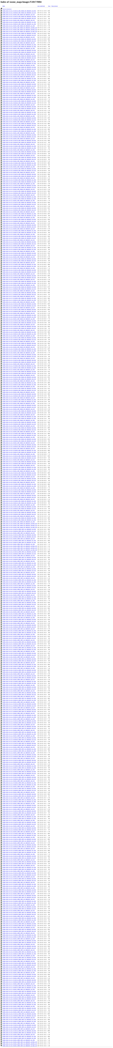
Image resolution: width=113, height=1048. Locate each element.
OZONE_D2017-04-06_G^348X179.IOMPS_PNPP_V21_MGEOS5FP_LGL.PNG (19, 632)
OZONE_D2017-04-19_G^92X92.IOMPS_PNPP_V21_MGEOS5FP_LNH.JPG (19, 848)
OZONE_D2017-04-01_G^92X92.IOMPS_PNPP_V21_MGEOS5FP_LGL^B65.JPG (20, 550)
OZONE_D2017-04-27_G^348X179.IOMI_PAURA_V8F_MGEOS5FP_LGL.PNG (19, 469)
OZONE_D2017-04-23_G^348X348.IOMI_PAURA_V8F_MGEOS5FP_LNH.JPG (19, 396)
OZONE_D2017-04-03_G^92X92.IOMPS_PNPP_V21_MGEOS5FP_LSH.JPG (19, 572)
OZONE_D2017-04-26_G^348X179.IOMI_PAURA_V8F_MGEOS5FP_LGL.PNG (19, 452)
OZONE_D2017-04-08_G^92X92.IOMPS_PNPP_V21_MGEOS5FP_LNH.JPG (19, 662)
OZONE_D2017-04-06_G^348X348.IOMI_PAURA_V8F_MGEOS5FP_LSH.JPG (19, 103)
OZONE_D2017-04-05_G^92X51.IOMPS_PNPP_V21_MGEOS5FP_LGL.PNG (19, 617)
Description (54, 6)
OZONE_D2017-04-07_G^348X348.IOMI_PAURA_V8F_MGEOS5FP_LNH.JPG (19, 125)
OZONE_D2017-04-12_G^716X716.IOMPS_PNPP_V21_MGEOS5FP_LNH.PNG (19, 726)
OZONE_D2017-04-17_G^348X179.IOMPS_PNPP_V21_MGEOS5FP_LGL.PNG (19, 818)
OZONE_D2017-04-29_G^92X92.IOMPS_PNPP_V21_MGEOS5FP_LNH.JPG (19, 1017)
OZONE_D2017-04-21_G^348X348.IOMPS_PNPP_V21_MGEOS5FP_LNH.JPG (19, 880)
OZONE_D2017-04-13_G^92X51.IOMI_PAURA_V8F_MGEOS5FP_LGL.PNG (19, 234)
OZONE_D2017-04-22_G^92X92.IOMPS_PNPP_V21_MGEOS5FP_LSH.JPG (19, 893)
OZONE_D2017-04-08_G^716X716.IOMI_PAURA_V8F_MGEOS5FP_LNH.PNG (19, 140)
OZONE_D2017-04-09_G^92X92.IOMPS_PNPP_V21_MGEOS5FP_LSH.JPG (19, 674)
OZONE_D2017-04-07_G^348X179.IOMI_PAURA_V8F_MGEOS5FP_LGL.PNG (19, 131)
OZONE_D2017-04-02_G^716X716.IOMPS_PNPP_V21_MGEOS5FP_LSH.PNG (19, 551)
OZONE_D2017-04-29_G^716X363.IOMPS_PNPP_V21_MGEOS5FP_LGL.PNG (19, 1019)
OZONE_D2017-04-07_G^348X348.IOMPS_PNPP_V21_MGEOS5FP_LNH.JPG (19, 643)
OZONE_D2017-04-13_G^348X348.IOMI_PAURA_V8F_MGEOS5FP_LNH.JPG (19, 226)
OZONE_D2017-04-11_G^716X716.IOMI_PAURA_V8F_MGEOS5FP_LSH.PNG (19, 185)
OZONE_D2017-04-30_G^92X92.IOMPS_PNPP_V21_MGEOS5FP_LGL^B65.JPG (20, 1045)
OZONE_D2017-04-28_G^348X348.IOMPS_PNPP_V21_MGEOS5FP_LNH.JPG (19, 998)
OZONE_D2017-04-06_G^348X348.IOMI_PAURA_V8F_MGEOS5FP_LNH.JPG (19, 108)
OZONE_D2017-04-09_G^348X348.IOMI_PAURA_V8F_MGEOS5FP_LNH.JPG (19, 159)
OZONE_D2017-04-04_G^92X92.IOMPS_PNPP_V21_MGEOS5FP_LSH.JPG (19, 589)
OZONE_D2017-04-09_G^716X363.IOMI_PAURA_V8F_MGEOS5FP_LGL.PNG (19, 163)
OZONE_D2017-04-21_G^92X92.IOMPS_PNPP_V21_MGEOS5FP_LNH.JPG (19, 882)
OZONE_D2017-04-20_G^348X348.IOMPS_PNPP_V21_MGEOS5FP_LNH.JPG (19, 863)
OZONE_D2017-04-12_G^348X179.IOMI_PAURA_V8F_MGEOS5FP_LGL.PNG (19, 215)
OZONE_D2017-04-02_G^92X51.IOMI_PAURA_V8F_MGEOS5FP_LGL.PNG (19, 48)
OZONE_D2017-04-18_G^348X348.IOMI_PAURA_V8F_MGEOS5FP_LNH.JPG (19, 311)
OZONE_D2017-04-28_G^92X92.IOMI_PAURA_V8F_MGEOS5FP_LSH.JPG (19, 476)
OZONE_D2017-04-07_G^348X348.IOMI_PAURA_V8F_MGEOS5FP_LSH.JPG (19, 119)
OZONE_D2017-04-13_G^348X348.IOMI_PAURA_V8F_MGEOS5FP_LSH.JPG (19, 221)
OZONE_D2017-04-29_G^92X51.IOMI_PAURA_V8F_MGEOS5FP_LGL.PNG (19, 504)
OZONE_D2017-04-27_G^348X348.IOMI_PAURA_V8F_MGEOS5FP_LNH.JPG (19, 463)
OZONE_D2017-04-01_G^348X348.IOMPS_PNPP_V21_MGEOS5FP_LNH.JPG (19, 536)
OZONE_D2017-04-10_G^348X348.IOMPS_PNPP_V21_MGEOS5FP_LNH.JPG (19, 694)
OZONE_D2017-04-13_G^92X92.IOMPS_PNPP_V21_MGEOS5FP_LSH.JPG (19, 741)
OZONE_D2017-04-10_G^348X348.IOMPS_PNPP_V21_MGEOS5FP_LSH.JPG (19, 689)
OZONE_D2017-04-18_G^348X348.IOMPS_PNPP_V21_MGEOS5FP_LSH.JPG (19, 824)
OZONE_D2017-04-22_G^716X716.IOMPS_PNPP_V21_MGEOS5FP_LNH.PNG (19, 895)
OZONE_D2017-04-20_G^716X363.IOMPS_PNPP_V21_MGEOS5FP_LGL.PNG (19, 867)
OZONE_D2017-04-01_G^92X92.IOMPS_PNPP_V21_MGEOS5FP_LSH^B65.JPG (20, 546)
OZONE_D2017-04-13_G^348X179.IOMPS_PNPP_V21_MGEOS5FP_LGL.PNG (19, 751)
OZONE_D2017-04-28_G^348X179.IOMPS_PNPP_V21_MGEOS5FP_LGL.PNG (19, 1004)
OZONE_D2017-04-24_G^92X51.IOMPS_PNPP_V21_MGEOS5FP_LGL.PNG (19, 938)
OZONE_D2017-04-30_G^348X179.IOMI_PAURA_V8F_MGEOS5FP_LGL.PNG (19, 519)
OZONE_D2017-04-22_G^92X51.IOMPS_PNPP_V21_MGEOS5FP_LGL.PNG (19, 905)
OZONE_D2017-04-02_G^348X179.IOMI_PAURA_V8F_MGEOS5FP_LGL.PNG (19, 46)
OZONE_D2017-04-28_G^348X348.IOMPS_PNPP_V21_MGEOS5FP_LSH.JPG (19, 993)
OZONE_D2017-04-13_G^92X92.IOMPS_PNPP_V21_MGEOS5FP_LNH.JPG (19, 747)
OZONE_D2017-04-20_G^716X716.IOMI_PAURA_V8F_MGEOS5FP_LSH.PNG (19, 337)
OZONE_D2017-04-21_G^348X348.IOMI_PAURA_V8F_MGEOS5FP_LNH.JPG (19, 362)
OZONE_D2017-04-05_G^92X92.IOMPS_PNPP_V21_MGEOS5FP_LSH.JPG (19, 606)
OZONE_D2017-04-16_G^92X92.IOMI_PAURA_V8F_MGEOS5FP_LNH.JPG (19, 279)
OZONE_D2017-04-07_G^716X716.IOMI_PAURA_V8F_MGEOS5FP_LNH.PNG (19, 123)
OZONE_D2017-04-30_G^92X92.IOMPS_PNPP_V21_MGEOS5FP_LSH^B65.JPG (20, 1042)
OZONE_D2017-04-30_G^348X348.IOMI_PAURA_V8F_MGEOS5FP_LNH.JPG (19, 514)
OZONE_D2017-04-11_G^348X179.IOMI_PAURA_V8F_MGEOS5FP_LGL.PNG (19, 198)
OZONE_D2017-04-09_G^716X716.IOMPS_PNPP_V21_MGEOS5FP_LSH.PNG (19, 670)
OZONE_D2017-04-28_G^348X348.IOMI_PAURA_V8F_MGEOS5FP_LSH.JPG (19, 474)
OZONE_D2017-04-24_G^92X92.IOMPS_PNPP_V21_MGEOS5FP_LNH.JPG (19, 933)
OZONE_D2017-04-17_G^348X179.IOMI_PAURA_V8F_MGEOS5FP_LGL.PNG (19, 300)
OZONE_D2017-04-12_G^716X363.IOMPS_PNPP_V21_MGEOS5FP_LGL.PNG (19, 732)
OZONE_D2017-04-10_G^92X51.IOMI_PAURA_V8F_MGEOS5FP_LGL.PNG (19, 183)
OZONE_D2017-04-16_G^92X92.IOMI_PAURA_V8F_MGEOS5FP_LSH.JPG (19, 273)
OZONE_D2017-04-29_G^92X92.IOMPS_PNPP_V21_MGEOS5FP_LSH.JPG (19, 1012)
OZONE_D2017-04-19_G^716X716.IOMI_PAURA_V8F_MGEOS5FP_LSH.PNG (19, 320)
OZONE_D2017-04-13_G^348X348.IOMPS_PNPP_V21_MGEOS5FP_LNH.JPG (19, 745)
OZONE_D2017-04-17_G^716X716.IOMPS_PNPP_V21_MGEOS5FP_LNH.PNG (19, 811)
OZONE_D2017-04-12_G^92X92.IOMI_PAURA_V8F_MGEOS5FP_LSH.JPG (19, 206)
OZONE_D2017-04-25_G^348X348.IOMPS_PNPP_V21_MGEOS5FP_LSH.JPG (19, 942)
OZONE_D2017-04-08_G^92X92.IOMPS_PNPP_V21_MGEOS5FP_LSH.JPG (19, 657)
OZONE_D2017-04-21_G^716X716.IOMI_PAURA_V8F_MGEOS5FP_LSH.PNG (19, 354)
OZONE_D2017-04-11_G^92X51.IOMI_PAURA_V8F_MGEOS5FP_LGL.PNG (19, 200)
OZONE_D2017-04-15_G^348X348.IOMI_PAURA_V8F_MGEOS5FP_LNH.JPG (19, 260)
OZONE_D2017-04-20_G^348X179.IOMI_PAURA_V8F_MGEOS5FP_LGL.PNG (19, 350)
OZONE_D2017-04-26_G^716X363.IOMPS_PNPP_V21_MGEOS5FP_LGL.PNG (19, 968)
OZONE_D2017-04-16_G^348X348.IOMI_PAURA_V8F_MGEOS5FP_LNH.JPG (19, 277)
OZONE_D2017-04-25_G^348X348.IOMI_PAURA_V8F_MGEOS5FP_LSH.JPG (19, 424)
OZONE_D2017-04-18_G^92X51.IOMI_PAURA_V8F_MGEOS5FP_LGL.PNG (19, 319)
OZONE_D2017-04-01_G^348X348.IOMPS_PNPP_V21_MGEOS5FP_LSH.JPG (19, 531)
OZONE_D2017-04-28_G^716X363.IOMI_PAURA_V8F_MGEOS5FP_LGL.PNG (19, 484)
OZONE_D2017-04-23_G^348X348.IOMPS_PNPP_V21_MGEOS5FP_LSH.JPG (19, 908)
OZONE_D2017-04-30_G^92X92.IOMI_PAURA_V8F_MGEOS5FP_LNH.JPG (19, 516)
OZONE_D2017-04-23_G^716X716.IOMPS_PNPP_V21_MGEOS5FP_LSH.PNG (19, 906)
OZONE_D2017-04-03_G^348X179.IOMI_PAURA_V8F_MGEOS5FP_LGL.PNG (19, 63)
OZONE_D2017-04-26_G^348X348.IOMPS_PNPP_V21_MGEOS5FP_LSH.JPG (19, 959)
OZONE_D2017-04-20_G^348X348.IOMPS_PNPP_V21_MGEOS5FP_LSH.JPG (19, 858)
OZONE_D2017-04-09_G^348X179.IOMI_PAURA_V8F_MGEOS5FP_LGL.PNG (19, 165)
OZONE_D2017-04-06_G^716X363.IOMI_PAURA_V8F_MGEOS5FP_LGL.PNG (19, 112)
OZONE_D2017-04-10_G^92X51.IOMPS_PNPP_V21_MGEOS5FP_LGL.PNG (19, 702)
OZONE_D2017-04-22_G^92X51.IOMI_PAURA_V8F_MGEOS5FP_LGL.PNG (19, 386)
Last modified (41, 6)
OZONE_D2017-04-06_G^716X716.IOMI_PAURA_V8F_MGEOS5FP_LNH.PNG (19, 106)
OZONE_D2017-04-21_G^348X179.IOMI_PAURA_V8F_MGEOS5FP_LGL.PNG (19, 367)
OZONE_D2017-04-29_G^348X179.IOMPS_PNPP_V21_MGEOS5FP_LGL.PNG (19, 1021)
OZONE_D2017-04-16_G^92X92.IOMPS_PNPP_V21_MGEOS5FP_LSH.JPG (19, 792)
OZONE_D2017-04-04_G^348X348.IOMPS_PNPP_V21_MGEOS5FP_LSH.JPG (19, 587)
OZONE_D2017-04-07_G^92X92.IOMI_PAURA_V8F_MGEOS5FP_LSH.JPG (19, 121)
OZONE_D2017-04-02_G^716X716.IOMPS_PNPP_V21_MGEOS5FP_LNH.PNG (19, 557)
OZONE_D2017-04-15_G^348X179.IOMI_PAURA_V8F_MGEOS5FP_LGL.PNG (19, 266)
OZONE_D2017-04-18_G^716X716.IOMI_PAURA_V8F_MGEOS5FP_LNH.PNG (19, 309)
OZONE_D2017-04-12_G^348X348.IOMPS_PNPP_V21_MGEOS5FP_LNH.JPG (19, 728)
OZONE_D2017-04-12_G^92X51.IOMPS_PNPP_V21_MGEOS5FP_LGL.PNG (19, 735)
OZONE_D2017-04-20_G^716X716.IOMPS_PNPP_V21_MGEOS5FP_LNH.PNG (19, 861)
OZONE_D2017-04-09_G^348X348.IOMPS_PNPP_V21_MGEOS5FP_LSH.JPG (19, 672)
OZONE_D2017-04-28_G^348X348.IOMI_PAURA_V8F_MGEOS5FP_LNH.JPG (19, 480)
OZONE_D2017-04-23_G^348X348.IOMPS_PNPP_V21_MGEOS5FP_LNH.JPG (19, 914)
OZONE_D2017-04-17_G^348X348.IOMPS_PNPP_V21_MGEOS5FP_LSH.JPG (19, 807)
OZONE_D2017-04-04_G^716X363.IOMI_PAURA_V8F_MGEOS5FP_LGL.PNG (19, 78)
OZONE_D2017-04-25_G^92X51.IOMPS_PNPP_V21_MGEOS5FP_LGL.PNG (19, 955)
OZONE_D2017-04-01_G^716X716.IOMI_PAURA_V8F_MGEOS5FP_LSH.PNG (19, 10)
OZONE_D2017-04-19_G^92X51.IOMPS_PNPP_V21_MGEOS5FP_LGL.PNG (19, 854)
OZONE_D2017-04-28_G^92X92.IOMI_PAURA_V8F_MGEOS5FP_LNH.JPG (19, 482)
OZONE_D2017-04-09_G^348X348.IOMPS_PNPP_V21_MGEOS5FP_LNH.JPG (19, 677)
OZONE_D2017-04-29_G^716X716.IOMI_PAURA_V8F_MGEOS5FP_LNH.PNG (19, 495)
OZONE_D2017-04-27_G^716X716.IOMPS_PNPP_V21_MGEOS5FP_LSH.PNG (19, 974)
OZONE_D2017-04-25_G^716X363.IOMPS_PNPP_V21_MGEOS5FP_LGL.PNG (19, 951)
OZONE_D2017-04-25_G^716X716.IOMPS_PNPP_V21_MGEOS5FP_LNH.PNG (19, 946)
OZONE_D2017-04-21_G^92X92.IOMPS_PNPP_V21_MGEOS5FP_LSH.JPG (19, 876)
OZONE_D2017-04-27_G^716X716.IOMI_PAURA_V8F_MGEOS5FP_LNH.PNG (19, 461)
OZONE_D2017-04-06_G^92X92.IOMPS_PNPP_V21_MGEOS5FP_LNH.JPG (19, 628)
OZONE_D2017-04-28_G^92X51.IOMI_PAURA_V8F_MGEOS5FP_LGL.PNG (19, 488)
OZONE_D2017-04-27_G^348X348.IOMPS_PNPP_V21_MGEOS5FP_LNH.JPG (19, 982)
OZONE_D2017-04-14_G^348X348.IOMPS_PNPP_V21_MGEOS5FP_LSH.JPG (19, 756)
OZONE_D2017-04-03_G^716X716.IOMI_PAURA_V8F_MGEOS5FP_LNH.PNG (19, 56)
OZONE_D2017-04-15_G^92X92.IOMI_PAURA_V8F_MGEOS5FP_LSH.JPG (19, 257)
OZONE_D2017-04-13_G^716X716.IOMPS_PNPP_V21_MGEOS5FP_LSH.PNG (19, 737)
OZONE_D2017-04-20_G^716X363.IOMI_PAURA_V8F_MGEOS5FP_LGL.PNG (19, 349)
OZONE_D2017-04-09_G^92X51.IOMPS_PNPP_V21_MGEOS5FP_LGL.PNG (19, 685)
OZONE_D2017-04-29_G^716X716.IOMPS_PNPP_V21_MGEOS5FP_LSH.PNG (19, 1008)
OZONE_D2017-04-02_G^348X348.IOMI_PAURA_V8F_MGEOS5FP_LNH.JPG (19, 41)
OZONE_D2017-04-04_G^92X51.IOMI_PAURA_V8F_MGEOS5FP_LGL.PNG (19, 82)
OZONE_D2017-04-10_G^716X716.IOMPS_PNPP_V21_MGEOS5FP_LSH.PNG (19, 687)
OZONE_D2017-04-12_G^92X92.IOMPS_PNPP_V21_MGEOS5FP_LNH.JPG (19, 730)
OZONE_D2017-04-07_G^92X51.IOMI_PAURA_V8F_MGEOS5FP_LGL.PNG (19, 133)
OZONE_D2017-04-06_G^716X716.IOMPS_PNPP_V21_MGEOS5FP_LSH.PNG (19, 619)
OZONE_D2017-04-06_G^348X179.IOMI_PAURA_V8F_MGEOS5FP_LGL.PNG (19, 114)
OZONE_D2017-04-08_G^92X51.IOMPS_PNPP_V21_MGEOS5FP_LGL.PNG (19, 668)
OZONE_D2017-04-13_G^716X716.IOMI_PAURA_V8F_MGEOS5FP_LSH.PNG (19, 219)
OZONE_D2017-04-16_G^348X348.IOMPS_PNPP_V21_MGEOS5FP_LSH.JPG (19, 790)
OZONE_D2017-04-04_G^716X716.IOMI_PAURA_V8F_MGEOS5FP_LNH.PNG (19, 72)
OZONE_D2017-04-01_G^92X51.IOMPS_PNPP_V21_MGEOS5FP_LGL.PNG (19, 544)
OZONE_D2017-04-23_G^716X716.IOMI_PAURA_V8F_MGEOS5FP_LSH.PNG (19, 388)
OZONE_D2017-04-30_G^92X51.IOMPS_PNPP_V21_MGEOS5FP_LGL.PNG (19, 1040)
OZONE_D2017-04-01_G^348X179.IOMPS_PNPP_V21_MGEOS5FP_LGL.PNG (19, 542)
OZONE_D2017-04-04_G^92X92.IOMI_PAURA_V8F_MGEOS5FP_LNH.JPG (19, 76)
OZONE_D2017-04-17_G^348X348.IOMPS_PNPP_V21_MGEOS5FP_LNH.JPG (19, 813)
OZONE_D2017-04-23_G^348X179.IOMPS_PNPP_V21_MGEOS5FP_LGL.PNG (19, 920)
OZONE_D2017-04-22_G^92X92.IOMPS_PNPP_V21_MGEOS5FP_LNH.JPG (19, 899)
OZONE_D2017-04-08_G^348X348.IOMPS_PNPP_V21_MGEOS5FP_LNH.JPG (19, 660)
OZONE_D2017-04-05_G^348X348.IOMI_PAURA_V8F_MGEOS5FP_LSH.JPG (19, 86)
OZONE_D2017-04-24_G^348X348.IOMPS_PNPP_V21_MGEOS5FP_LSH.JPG (19, 925)
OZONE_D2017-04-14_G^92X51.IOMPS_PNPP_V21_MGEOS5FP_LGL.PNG (19, 769)
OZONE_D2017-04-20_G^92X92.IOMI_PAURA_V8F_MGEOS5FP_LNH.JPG (19, 347)
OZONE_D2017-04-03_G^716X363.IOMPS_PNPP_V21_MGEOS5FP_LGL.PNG (19, 580)
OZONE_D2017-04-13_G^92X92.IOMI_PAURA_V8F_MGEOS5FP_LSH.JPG (19, 223)
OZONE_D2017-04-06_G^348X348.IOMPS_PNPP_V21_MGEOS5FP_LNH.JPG (19, 627)
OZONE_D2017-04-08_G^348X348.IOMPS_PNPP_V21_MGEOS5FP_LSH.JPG (19, 655)
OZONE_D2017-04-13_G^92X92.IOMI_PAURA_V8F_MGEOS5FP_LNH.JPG (19, 228)
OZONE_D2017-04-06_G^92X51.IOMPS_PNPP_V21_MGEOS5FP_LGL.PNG (19, 634)
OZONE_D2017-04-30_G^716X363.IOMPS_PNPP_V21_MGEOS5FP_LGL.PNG (19, 1036)
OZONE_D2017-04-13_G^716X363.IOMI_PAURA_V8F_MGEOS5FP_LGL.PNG (19, 230)
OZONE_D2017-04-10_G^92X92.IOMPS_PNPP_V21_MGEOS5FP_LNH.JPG (19, 696)
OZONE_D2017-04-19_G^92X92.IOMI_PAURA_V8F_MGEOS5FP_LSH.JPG (19, 324)
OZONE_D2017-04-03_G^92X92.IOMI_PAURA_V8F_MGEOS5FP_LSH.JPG (19, 54)
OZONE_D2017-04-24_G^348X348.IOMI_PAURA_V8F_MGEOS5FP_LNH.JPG (19, 412)
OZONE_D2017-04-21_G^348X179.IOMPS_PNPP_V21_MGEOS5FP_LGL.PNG (19, 886)
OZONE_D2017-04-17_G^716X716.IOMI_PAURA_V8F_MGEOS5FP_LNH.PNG (19, 292)
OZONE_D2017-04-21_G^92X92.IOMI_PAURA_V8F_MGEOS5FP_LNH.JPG (19, 364)
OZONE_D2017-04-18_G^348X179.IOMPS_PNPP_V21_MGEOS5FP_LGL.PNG (19, 835)
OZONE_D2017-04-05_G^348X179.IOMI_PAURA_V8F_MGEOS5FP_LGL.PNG (19, 97)
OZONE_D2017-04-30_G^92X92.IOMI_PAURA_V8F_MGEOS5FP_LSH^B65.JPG (20, 523)
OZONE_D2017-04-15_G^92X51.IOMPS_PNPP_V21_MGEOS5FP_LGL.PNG (19, 786)
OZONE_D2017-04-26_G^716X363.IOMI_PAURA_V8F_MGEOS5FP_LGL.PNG (19, 450)
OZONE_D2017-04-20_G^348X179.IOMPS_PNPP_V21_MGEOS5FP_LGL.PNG (19, 869)
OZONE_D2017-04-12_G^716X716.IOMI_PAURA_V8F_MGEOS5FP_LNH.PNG (19, 208)
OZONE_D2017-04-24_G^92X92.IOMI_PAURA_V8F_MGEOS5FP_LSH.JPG (19, 409)
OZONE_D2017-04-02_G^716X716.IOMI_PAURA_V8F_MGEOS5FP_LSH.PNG (19, 33)
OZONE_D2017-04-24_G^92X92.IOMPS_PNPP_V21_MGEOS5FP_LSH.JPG (19, 927)
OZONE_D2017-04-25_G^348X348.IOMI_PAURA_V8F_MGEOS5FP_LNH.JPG (19, 429)
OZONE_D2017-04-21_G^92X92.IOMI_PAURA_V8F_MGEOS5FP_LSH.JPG (19, 358)
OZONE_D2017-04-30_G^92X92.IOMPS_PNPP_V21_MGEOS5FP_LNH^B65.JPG (20, 1044)
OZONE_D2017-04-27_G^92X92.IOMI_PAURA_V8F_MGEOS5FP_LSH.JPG (19, 459)
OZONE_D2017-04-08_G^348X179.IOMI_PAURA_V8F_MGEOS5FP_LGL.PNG (19, 148)
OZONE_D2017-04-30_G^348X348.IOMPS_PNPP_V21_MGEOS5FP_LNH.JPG (19, 1032)
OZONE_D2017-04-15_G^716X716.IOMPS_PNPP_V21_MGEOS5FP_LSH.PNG (19, 771)
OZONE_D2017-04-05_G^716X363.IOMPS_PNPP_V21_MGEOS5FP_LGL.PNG (19, 613)
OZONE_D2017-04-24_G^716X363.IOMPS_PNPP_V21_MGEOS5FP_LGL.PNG (19, 935)
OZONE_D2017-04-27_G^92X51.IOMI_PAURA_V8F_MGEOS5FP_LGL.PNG (19, 471)
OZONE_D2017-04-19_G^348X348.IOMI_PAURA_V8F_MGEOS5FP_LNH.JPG (19, 328)
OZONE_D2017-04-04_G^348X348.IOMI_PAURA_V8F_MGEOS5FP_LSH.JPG (19, 69)
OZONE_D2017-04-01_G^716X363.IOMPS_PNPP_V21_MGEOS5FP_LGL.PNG (19, 540)
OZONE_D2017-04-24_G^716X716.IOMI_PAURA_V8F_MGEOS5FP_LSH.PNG (19, 405)
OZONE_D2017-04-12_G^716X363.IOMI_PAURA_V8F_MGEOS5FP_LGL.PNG (19, 213)
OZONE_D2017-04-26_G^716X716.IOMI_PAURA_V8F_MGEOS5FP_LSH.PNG (19, 439)
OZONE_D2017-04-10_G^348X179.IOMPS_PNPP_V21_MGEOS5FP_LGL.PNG (19, 700)
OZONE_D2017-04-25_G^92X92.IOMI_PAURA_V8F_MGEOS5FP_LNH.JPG (19, 431)
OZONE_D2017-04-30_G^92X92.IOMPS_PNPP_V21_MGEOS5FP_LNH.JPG (19, 1034)
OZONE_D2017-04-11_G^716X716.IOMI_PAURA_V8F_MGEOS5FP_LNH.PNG (19, 191)
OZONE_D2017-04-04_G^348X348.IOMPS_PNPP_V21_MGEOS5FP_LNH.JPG (19, 593)
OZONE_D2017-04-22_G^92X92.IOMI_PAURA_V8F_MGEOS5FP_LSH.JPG (19, 375)
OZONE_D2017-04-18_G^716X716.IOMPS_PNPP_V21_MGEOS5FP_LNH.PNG (19, 828)
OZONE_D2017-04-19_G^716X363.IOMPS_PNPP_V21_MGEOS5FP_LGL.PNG (19, 850)
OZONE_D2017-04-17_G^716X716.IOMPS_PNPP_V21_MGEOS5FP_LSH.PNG (19, 805)
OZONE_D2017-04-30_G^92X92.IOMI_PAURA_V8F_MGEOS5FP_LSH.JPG (19, 510)
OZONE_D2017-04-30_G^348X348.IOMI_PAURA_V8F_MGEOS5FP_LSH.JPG (19, 508)
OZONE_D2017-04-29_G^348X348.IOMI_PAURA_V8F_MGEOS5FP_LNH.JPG (19, 497)
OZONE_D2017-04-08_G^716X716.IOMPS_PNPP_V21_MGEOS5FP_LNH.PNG (19, 658)
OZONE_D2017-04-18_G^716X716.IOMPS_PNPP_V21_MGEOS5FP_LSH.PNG (19, 822)
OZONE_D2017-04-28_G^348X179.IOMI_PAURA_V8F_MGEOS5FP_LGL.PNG (19, 486)
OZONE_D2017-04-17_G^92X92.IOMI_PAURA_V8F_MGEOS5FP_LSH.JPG (19, 290)
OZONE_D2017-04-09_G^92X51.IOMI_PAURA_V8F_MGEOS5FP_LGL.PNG (19, 166)
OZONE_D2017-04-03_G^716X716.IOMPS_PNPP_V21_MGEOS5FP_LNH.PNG (19, 574)
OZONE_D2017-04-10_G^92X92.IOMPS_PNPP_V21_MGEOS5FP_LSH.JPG (19, 690)
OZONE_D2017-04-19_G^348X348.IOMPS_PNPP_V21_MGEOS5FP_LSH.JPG (19, 841)
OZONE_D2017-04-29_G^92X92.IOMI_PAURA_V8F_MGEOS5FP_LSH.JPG (19, 493)
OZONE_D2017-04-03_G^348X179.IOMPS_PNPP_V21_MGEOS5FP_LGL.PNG (19, 581)
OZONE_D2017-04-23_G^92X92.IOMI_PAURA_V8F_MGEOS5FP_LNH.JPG (19, 397)
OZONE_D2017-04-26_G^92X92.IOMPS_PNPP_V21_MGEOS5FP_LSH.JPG (19, 961)
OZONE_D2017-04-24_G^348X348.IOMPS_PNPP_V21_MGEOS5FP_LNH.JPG (19, 931)
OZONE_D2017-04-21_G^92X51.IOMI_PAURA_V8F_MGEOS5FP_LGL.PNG (19, 369)
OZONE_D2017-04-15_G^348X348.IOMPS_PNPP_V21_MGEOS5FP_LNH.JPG (19, 779)
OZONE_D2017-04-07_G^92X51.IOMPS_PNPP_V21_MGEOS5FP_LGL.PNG (19, 651)
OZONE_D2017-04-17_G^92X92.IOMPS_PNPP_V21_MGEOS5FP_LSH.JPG (19, 809)
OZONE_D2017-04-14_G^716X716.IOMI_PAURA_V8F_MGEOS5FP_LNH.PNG (19, 242)
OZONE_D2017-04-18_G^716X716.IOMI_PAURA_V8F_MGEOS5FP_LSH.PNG (19, 303)
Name (4, 6)
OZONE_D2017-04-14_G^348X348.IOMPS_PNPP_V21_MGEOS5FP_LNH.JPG (19, 762)
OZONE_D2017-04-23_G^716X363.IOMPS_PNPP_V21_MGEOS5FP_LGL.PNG (19, 918)
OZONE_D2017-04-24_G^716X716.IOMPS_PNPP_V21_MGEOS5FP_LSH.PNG (19, 923)
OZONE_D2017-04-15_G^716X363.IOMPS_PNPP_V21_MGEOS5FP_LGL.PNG (19, 782)
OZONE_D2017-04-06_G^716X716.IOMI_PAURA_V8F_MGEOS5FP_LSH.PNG (19, 101)
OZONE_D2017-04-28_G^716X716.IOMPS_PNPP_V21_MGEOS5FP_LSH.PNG (19, 991)
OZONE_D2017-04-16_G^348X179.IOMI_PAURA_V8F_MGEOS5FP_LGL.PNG (19, 283)
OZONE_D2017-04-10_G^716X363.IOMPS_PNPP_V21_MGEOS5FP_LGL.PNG (19, 698)
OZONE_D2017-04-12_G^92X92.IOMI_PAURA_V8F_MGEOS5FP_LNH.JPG (19, 211)
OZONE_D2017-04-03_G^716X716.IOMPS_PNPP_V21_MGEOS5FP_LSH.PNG (19, 568)
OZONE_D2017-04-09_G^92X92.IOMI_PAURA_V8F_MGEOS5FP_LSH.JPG (19, 155)
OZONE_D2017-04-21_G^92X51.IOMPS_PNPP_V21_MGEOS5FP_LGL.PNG (19, 888)
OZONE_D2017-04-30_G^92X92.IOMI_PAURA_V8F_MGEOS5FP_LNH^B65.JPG (20, 525)
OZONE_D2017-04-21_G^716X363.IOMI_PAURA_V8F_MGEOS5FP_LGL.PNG (19, 365)
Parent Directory (7, 9)
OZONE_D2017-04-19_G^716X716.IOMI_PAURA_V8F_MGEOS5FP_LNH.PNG (19, 326)
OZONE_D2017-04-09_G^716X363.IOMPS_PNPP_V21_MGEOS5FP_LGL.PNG (19, 681)
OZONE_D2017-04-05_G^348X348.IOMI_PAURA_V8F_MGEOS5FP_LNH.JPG (19, 91)
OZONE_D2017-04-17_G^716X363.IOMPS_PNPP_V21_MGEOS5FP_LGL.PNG (19, 816)
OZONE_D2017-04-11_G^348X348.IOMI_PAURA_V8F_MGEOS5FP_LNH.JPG (19, 193)
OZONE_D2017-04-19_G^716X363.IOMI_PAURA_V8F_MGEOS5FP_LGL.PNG (19, 332)
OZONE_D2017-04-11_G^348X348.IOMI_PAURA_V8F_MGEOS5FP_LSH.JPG (19, 187)
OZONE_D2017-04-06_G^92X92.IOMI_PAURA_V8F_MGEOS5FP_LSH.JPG (19, 104)
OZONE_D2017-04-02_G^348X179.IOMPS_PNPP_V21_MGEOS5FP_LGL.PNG (19, 565)
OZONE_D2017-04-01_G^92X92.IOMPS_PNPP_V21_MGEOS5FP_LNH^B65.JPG (20, 548)
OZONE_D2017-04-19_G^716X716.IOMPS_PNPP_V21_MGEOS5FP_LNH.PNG (19, 844)
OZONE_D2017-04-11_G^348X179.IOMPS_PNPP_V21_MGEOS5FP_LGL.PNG (19, 717)
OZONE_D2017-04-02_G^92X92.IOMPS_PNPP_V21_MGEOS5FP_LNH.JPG (19, 561)
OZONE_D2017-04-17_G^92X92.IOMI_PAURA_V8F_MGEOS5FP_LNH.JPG (19, 296)
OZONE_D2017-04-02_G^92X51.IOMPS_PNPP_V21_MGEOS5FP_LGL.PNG (19, 566)
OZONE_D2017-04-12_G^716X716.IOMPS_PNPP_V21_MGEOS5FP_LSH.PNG (19, 720)
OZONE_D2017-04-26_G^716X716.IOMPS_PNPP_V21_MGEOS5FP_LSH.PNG (19, 957)
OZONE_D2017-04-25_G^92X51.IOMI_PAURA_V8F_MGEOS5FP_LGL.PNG (19, 437)
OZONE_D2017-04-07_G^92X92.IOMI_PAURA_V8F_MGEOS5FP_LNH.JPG (19, 127)
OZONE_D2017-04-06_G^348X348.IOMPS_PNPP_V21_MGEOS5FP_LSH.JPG (19, 621)
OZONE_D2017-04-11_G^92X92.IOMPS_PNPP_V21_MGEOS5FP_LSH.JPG (19, 707)
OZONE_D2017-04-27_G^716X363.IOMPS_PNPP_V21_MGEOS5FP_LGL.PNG (19, 985)
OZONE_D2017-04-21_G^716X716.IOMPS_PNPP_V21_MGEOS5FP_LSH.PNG (19, 873)
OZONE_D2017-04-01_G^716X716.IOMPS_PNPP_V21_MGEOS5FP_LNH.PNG (19, 535)
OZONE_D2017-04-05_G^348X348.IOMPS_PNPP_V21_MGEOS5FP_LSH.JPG (19, 604)
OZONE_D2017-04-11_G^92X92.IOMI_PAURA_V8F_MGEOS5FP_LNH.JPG (19, 195)
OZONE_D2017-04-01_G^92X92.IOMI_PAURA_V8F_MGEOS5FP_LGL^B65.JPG (20, 31)
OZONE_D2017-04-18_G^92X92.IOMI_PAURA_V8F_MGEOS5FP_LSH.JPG (19, 307)
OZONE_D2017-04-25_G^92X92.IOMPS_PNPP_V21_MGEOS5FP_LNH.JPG (19, 950)
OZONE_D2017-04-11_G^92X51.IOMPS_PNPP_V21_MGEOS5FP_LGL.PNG (19, 719)
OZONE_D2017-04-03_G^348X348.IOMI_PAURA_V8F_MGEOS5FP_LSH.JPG (19, 52)
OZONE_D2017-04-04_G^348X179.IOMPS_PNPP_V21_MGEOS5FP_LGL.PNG (19, 598)
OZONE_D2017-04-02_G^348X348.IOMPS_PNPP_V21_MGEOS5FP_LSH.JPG (19, 553)
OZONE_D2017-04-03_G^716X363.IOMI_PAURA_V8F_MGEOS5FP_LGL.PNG (19, 61)
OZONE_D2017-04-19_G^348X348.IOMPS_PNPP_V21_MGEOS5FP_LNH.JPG (19, 846)
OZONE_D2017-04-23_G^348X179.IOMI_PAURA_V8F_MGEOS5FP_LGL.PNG (19, 401)
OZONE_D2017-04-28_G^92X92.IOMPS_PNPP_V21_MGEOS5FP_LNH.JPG (19, 1000)
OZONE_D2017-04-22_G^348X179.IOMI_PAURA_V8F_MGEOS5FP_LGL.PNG (19, 384)
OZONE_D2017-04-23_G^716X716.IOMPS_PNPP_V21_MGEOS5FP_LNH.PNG (19, 912)
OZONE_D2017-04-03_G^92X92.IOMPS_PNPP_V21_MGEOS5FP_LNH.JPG (19, 578)
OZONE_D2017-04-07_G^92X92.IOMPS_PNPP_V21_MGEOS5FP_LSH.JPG (19, 640)
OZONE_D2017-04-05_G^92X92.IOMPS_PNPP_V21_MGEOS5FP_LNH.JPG (19, 612)
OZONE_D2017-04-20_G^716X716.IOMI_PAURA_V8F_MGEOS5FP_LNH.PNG (19, 343)
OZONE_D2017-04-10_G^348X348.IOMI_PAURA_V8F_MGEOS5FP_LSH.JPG (19, 170)
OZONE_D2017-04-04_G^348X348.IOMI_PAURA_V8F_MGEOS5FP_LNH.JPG (19, 74)
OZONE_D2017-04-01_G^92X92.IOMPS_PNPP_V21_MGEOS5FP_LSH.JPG (19, 533)
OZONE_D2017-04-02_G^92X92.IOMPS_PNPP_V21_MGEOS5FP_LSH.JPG (19, 555)
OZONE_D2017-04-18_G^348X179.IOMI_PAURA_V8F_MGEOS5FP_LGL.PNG (19, 317)
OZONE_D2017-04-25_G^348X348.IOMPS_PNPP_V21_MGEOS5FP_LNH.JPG (19, 948)
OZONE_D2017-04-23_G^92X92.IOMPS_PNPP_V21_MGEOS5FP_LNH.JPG (19, 916)
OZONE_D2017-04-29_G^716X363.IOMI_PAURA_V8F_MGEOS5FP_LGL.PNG (19, 501)
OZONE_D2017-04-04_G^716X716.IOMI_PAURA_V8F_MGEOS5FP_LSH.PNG (19, 67)
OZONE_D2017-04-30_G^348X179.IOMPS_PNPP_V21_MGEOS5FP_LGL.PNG (19, 1038)
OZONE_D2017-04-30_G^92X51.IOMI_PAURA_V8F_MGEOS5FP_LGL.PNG (19, 521)
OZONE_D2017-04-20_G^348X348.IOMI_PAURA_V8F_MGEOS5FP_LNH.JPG (19, 345)
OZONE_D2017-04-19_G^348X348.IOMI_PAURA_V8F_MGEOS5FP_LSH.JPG (19, 322)
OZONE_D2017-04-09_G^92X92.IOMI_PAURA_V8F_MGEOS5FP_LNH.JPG (19, 161)
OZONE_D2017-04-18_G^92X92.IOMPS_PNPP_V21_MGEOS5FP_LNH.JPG (19, 831)
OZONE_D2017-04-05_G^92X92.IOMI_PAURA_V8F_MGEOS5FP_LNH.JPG (19, 93)
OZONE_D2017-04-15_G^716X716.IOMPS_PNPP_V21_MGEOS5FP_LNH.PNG (19, 777)
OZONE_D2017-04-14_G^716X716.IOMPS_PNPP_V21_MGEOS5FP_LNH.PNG (19, 760)
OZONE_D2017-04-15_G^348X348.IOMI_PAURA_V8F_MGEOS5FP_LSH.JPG (19, 255)
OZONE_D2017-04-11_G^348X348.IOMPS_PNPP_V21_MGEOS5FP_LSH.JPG (19, 705)
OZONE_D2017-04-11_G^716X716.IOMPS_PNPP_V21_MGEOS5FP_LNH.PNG (19, 709)
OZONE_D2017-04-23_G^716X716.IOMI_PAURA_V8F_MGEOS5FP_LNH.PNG (19, 394)
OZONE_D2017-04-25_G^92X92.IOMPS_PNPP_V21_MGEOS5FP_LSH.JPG (19, 944)
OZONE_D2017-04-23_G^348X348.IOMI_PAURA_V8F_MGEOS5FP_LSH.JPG (19, 390)
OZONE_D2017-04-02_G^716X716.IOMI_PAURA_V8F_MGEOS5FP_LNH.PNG (19, 39)
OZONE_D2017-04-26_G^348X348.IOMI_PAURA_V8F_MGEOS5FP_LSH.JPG (19, 441)
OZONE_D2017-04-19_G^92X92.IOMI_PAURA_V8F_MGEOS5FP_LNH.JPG (19, 330)
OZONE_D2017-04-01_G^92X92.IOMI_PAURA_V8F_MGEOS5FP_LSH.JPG (19, 14)
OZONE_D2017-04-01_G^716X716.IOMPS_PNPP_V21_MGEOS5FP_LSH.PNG (19, 529)
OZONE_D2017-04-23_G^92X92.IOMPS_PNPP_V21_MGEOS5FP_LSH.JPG (19, 910)
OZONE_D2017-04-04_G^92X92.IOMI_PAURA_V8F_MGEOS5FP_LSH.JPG (19, 71)
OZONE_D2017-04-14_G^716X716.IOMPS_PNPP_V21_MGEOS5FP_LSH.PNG (19, 754)
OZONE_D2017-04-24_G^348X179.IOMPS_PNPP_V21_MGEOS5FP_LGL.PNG (19, 936)
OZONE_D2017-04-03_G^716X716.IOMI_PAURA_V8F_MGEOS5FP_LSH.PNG (19, 50)
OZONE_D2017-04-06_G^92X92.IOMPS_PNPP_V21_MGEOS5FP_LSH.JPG (19, 623)
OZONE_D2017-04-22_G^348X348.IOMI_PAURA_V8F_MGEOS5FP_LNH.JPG (19, 379)
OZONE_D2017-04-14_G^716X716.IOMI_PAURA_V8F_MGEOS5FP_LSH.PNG (19, 236)
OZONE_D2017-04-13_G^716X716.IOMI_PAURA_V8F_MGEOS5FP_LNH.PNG (19, 225)
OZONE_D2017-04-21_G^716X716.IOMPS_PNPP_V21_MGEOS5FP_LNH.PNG (19, 878)
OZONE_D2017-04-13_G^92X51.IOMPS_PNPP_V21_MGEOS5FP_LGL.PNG (19, 752)
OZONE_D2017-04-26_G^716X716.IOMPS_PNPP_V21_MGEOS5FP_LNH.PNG (19, 963)
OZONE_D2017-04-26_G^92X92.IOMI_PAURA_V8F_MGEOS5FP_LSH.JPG (19, 442)
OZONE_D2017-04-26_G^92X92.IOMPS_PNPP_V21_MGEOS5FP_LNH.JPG (19, 967)
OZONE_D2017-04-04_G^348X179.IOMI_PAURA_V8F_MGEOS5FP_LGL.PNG (19, 80)
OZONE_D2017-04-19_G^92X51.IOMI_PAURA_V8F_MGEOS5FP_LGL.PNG (19, 335)
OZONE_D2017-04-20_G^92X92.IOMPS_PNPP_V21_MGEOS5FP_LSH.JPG (19, 859)
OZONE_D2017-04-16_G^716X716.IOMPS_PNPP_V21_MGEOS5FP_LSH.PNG (19, 788)
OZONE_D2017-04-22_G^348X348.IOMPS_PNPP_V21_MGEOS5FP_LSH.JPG (19, 891)
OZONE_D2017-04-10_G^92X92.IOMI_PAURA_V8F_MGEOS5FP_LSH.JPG (19, 172)
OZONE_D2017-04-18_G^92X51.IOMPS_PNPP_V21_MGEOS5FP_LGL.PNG (19, 837)
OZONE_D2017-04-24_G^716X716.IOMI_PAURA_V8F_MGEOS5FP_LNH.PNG (19, 411)
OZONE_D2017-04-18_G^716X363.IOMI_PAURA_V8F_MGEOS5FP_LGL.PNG (19, 315)
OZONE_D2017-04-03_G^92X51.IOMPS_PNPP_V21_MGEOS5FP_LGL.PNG (19, 583)
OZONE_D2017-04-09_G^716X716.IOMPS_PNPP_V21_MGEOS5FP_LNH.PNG (19, 675)
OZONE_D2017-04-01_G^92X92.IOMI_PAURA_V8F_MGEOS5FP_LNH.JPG (19, 20)
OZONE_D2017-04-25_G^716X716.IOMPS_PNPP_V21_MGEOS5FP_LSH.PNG (19, 940)
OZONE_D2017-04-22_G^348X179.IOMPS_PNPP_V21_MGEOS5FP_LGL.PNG (19, 903)
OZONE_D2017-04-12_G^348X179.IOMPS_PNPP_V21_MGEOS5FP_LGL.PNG (19, 734)
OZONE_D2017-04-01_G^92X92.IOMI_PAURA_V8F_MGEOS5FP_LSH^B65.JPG (20, 27)
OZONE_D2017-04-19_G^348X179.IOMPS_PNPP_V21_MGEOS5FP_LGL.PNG (19, 852)
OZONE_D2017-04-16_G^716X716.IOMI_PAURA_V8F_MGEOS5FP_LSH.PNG (19, 270)
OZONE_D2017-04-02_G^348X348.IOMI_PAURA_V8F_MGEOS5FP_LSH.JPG (19, 35)
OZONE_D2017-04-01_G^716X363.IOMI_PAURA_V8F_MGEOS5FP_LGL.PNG (19, 22)
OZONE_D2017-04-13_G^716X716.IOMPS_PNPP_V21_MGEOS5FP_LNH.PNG (19, 743)
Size (49, 6)
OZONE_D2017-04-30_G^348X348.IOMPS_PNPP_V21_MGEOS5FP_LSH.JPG (19, 1027)
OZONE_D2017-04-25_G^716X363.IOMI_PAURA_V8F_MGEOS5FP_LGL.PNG (19, 433)
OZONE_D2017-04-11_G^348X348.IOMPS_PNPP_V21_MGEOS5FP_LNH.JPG (19, 711)
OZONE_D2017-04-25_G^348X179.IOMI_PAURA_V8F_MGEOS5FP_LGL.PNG (19, 435)
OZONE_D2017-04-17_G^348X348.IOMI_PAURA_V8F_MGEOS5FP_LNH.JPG (19, 294)
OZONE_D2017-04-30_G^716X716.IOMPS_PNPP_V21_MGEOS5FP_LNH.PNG (19, 1030)
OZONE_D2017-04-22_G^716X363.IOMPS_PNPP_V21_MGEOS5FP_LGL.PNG (19, 901)
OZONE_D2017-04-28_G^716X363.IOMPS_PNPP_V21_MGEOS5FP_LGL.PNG (19, 1002)
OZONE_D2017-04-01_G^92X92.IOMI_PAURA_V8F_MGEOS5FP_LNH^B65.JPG (20, 29)
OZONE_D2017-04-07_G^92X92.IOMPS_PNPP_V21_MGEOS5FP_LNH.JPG (19, 645)
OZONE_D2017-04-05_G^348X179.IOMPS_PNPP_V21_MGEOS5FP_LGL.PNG (19, 615)
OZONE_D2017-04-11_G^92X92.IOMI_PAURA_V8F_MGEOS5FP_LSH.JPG (19, 189)
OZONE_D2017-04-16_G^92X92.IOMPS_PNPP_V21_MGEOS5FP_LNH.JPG (19, 797)
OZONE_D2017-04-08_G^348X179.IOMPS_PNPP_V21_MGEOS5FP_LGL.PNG (19, 666)
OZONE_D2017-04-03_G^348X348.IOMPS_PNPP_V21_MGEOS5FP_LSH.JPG (19, 570)
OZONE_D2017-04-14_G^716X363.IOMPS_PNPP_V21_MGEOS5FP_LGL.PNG (19, 766)
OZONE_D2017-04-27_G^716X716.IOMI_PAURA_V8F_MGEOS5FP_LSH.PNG (19, 456)
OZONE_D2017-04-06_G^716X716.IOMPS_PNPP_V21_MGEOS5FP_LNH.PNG (19, 625)
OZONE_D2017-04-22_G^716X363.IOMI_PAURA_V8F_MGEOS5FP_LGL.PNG (19, 382)
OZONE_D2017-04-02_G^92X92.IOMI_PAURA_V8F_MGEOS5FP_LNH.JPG (19, 42)
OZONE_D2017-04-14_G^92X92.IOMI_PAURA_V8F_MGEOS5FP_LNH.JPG (19, 245)
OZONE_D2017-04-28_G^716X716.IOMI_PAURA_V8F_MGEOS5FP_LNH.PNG (19, 478)
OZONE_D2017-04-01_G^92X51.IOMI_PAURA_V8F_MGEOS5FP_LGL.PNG (19, 26)
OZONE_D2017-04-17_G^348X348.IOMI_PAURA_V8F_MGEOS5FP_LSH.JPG (19, 288)
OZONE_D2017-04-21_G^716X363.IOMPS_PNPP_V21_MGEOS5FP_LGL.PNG (19, 884)
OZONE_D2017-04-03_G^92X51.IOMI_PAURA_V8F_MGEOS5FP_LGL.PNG (19, 65)
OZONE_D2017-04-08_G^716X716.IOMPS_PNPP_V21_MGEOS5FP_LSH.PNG (19, 653)
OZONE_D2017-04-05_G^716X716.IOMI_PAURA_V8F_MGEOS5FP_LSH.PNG (19, 84)
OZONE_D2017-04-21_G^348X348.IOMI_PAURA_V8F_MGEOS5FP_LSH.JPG (19, 356)
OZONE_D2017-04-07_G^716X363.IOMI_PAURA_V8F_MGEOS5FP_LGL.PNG (19, 129)
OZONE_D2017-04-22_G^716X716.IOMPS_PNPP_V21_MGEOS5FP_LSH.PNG (19, 890)
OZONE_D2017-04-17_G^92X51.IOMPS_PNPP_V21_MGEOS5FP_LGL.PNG (19, 820)
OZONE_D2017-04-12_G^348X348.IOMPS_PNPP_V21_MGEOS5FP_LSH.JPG (19, 722)
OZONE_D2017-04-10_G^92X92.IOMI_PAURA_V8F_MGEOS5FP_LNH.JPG (19, 178)
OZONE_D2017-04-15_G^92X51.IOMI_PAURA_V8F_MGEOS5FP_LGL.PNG (19, 268)
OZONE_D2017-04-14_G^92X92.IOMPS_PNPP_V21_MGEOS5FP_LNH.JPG (19, 764)
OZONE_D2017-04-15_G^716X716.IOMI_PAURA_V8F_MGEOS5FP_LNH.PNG (19, 258)
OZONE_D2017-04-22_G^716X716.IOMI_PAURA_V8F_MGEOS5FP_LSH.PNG (19, 371)
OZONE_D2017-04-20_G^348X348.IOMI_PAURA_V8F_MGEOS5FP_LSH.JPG (19, 339)
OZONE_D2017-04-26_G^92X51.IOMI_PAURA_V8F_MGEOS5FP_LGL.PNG (19, 454)
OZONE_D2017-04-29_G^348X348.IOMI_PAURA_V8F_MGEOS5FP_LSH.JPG (19, 491)
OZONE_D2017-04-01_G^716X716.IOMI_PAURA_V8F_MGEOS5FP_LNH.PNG (19, 16)
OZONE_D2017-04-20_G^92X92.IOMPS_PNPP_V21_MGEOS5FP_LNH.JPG (19, 865)
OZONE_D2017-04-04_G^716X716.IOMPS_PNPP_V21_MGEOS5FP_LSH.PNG (19, 585)
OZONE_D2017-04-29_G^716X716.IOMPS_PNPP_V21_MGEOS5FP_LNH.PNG (19, 1013)
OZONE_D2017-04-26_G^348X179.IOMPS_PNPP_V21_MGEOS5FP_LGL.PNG (19, 970)
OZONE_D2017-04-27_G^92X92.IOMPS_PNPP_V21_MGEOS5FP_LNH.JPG (19, 983)
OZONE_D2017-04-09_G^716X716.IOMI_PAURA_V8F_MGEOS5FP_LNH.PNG (19, 157)
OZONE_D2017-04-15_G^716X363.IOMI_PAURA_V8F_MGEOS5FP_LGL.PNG (19, 264)
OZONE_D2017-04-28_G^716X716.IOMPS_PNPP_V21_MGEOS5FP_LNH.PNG (19, 997)
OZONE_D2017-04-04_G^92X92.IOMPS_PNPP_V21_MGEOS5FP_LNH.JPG (19, 595)
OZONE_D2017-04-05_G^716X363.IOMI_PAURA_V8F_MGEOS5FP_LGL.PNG (19, 95)
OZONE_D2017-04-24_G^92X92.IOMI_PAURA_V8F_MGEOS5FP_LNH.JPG (19, 414)
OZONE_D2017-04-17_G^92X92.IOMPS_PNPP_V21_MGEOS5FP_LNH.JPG (19, 814)
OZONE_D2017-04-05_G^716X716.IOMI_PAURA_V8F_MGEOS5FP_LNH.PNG (19, 89)
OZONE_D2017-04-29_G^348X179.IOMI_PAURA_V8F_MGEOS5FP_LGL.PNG (19, 503)
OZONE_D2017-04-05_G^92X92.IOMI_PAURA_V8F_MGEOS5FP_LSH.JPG (19, 87)
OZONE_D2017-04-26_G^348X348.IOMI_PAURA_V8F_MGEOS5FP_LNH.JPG (19, 446)
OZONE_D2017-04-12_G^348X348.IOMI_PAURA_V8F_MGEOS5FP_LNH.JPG (19, 210)
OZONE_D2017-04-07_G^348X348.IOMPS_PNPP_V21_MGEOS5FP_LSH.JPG (19, 638)
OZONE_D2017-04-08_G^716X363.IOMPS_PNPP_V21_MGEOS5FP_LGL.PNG (19, 664)
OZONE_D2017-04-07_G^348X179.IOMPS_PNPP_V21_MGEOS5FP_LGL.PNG (19, 649)
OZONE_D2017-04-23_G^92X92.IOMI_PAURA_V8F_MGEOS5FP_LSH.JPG (19, 392)
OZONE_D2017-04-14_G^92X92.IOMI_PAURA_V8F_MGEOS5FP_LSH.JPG (19, 240)
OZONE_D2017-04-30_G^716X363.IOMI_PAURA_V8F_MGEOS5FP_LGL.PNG (19, 518)
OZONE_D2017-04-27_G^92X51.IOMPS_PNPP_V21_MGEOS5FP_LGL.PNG (19, 989)
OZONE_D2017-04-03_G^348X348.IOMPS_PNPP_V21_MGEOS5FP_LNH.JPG (19, 576)
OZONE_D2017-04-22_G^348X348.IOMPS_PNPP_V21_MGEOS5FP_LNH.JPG (19, 897)
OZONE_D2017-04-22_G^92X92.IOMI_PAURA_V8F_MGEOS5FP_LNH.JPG (19, 381)
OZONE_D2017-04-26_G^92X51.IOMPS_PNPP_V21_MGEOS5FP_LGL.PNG (19, 972)
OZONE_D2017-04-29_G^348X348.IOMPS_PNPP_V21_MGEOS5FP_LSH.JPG (19, 1010)
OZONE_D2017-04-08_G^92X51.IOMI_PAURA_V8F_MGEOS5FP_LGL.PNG (19, 149)
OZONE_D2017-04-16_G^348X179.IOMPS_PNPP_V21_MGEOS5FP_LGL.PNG (19, 801)
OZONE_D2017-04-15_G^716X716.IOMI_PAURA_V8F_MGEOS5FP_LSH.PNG (19, 253)
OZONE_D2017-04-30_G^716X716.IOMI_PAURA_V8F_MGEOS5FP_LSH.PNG (19, 506)
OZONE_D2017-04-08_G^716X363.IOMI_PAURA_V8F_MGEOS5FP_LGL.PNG (19, 146)
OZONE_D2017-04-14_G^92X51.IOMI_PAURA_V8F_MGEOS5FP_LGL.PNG (19, 251)
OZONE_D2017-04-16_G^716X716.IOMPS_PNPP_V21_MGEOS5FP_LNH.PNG (19, 794)
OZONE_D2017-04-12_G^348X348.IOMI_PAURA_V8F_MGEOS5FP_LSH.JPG (19, 204)
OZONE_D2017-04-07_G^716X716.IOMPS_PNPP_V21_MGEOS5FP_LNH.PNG (19, 642)
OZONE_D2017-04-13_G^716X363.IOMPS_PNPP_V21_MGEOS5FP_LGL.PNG (19, 749)
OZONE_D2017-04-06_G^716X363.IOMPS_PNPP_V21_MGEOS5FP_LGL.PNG (19, 630)
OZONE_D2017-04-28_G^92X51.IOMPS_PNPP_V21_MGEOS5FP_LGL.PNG (19, 1006)
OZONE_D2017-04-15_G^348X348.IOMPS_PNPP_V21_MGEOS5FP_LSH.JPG (19, 773)
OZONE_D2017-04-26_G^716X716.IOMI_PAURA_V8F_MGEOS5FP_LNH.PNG (19, 444)
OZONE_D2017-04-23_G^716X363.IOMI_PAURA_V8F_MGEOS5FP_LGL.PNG (19, 399)
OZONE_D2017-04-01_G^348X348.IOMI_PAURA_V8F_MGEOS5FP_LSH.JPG (19, 12)
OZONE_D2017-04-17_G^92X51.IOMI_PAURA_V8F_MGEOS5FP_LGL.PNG (19, 302)
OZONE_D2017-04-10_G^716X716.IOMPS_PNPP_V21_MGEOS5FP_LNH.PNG (19, 692)
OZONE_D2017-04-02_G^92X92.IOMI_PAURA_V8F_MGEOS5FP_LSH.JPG (19, 37)
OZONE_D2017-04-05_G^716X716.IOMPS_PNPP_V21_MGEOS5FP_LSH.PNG (19, 602)
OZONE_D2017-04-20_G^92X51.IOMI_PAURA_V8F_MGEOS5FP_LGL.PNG (19, 352)
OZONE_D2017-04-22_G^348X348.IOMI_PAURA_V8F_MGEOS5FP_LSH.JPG (19, 373)
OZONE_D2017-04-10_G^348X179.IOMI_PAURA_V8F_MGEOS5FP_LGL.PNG (19, 181)
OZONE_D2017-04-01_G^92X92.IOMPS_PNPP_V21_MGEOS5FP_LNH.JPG (19, 538)
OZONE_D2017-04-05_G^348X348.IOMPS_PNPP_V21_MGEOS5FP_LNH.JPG (19, 610)
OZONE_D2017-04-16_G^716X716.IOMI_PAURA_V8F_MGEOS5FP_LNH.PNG (19, 275)
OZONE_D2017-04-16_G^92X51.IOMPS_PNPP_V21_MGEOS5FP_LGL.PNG (19, 803)
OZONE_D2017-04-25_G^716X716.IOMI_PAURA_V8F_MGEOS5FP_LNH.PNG (19, 427)
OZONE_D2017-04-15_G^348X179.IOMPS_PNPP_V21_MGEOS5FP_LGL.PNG (19, 784)
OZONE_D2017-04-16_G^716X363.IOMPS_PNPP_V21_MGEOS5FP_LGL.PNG (19, 799)
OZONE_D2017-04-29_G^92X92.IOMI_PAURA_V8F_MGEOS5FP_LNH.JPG (19, 499)
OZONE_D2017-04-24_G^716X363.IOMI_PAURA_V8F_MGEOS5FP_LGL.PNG (19, 416)
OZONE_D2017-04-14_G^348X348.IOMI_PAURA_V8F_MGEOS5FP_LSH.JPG (19, 238)
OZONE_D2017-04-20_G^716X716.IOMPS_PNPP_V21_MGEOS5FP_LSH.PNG (19, 856)
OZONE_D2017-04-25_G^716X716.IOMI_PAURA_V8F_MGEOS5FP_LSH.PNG (19, 422)
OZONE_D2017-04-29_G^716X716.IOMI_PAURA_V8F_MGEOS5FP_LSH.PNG (19, 489)
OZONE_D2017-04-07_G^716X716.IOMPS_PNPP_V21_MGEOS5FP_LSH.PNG (19, 636)
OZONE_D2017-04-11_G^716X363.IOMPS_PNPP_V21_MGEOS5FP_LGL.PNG (19, 715)
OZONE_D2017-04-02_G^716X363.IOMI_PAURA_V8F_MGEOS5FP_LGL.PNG (19, 44)
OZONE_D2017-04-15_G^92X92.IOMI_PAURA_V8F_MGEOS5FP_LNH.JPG (19, 262)
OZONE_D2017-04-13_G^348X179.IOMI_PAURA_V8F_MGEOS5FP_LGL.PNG (19, 232)
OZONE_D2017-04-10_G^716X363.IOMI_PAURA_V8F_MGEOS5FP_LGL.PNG (19, 180)
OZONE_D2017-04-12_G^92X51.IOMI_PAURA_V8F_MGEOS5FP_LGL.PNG (19, 217)
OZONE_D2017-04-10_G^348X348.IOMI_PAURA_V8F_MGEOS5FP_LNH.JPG (19, 176)
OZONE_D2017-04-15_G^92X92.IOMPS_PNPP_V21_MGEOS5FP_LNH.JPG (19, 781)
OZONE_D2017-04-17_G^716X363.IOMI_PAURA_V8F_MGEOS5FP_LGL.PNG (19, 298)
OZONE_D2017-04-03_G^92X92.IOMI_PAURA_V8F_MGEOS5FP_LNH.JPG (19, 59)
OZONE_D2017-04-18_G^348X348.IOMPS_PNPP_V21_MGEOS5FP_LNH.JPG (19, 829)
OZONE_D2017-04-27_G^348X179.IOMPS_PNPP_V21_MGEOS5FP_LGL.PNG (19, 987)
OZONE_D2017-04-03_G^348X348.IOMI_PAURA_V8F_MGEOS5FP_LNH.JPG (19, 57)
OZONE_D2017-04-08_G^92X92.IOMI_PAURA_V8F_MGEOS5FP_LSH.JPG (19, 138)
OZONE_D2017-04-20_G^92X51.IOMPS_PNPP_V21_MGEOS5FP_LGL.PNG (19, 871)
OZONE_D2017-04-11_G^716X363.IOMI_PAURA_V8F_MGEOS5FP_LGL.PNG (19, 196)
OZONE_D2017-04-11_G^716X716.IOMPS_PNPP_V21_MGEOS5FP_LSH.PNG (19, 704)
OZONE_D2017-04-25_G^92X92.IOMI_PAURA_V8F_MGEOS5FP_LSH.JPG (19, 426)
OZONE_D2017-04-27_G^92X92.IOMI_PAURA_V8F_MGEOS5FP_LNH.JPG (19, 465)
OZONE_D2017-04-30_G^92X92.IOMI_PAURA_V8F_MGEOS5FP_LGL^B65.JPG (20, 527)
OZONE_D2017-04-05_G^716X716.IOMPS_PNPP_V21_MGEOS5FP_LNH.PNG (19, 608)
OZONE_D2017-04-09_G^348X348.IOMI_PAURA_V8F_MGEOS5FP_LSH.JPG (19, 153)
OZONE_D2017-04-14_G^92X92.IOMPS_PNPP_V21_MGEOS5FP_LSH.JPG (19, 758)
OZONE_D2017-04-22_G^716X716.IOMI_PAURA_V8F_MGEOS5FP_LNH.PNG (19, 377)
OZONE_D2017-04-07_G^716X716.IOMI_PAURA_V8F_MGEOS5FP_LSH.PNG (19, 118)
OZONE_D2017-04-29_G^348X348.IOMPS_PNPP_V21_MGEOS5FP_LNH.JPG (19, 1015)
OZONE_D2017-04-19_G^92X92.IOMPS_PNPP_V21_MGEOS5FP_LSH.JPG (19, 843)
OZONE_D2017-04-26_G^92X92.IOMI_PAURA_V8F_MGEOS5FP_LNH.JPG (19, 448)
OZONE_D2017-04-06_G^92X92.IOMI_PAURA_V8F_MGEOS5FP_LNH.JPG (19, 110)
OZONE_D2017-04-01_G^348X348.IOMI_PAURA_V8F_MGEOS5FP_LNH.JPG (19, 18)
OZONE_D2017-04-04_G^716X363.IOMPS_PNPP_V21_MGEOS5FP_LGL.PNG (19, 597)
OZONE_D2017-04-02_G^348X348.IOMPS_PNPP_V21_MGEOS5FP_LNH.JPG (19, 559)
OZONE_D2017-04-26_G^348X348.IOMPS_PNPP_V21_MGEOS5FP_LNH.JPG (19, 965)
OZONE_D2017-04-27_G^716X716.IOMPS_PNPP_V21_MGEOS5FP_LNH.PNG (19, 980)
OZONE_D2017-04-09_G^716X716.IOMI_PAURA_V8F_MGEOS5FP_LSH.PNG (19, 151)
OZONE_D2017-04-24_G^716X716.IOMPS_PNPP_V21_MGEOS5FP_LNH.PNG (19, 929)
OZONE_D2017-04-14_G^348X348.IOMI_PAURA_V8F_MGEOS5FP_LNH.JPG (19, 243)
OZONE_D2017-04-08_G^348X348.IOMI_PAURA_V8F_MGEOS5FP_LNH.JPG (19, 142)
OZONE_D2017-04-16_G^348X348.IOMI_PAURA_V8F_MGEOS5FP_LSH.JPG (19, 272)
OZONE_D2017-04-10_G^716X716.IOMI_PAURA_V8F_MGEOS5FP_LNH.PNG (19, 174)
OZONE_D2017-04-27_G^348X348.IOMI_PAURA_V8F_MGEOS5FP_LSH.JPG (19, 458)
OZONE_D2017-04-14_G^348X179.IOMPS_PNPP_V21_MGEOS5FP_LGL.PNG (19, 767)
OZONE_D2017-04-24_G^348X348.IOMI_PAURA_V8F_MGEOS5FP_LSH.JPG (19, 407)
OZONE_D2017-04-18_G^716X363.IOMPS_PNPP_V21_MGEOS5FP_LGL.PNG (19, 833)
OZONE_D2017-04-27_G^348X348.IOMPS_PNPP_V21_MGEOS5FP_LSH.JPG (19, 976)
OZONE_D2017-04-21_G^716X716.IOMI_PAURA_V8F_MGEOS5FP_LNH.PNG (19, 360)
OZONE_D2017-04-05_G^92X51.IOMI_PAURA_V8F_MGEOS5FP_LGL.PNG (19, 99)
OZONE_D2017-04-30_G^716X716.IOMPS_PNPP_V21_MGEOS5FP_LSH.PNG (19, 1025)
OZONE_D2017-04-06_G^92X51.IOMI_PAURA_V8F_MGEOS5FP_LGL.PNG (19, 116)
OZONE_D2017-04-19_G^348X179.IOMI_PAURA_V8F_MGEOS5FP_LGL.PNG (19, 334)
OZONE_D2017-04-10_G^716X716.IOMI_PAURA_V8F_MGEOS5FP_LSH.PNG (19, 168)
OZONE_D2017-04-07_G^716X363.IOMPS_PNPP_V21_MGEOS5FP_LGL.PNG (19, 647)
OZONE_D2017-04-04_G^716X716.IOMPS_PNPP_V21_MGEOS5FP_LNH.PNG (19, 591)
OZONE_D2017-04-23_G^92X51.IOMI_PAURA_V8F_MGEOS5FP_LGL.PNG (19, 403)
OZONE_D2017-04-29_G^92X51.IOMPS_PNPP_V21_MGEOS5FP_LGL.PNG (19, 1023)
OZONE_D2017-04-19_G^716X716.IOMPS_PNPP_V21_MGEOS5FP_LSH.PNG (19, 839)
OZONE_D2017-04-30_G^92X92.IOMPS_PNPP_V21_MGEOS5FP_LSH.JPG (19, 1029)
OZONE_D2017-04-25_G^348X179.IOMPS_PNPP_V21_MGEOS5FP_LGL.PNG (19, 953)
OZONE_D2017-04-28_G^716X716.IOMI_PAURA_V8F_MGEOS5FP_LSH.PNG (19, 473)
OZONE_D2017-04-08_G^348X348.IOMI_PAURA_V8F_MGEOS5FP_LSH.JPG (19, 136)
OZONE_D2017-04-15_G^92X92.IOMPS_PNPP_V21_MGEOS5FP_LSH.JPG (19, 775)
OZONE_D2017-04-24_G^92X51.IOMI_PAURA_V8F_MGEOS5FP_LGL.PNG (19, 420)
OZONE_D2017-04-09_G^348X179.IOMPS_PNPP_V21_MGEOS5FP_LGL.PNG (19, 683)
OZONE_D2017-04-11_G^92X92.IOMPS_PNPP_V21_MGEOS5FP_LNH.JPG (19, 713)
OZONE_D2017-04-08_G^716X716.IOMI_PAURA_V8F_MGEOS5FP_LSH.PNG (19, 134)
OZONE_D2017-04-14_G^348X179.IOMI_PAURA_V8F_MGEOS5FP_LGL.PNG (19, 249)
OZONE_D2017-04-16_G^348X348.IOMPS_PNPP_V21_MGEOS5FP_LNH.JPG (19, 796)
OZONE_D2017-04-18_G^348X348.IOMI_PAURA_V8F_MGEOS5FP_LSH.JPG (19, 305)
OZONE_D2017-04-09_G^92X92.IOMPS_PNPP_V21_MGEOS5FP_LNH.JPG (19, 679)
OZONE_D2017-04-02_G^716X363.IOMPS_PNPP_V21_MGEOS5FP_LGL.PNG (19, 563)
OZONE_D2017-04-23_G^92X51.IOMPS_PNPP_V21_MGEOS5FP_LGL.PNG (19, 921)
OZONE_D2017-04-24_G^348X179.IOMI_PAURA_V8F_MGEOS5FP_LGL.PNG (19, 418)
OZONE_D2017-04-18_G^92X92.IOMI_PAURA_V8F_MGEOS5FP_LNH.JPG (19, 313)
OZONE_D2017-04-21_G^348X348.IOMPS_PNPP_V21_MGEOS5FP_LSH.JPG (19, 874)
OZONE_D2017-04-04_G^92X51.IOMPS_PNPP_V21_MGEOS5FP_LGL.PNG (19, 600)
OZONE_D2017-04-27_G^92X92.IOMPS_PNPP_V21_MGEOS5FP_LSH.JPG (19, 978)
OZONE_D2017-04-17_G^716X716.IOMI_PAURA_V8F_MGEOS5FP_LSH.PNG (19, 287)
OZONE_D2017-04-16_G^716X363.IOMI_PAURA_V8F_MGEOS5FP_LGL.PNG (19, 281)
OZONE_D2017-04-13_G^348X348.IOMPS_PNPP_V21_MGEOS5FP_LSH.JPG (19, 739)
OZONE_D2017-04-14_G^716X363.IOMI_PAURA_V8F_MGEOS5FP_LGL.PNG (19, 247)
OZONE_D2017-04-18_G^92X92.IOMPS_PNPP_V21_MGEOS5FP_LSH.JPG (19, 826)
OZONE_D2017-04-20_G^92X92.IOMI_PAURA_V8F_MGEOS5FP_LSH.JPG (19, 341)
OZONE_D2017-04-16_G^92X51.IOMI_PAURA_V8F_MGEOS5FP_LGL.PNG (19, 285)
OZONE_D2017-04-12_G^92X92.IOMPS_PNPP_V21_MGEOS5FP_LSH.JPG (19, 724)
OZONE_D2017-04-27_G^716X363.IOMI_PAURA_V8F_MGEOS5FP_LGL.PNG (19, 467)
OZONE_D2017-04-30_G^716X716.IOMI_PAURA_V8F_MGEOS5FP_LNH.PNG (19, 512)
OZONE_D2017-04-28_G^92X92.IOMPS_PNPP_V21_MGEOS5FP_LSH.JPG (19, 995)
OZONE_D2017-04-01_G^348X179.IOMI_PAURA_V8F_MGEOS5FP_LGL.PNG (19, 24)
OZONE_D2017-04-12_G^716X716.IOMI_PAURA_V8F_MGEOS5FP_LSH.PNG (19, 202)
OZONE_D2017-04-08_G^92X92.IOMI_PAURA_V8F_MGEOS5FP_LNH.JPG (19, 144)
